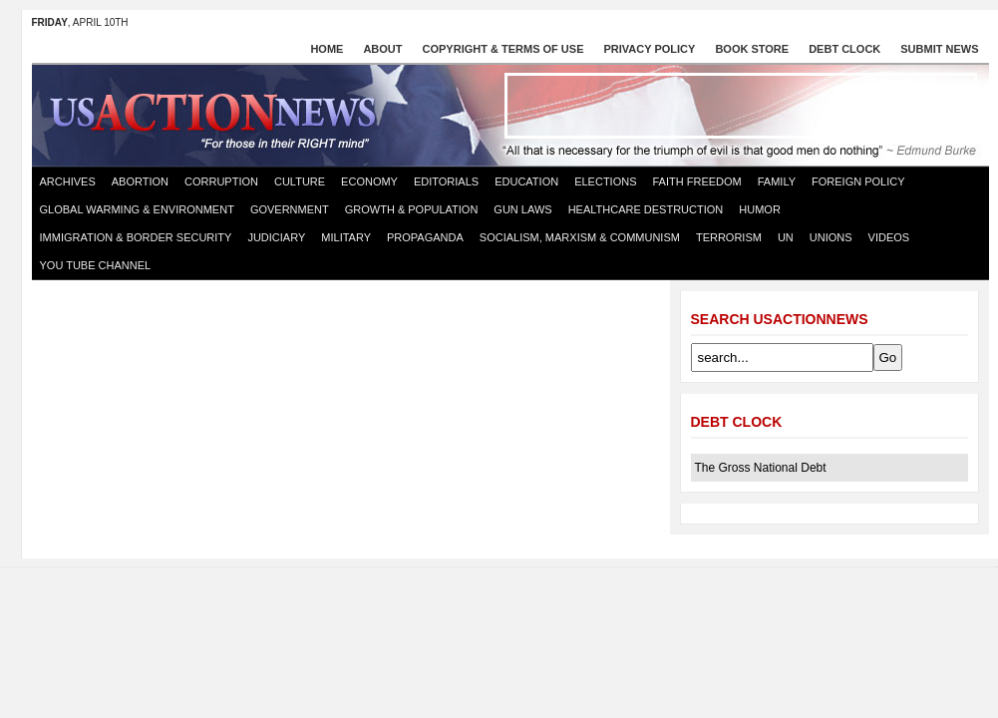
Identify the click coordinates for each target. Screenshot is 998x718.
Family (777, 181)
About (382, 49)
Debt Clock (844, 49)
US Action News (219, 114)
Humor (760, 209)
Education (526, 181)
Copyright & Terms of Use (503, 49)
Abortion (140, 181)
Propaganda (425, 237)
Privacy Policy (650, 49)
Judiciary (276, 237)
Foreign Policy (858, 181)
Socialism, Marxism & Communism (580, 237)
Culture (299, 181)
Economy (369, 181)
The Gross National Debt (761, 468)
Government (289, 209)
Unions (831, 237)
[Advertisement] (740, 106)
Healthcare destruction (646, 209)
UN (786, 237)
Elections (605, 181)
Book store (752, 49)
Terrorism (729, 237)
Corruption (221, 181)
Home (326, 49)
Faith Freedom (697, 181)
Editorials (446, 181)
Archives (68, 181)
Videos (889, 237)
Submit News (939, 49)
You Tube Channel (96, 265)
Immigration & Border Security (136, 237)
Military (346, 237)
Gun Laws (522, 209)
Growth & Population (412, 209)
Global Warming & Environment (137, 209)
